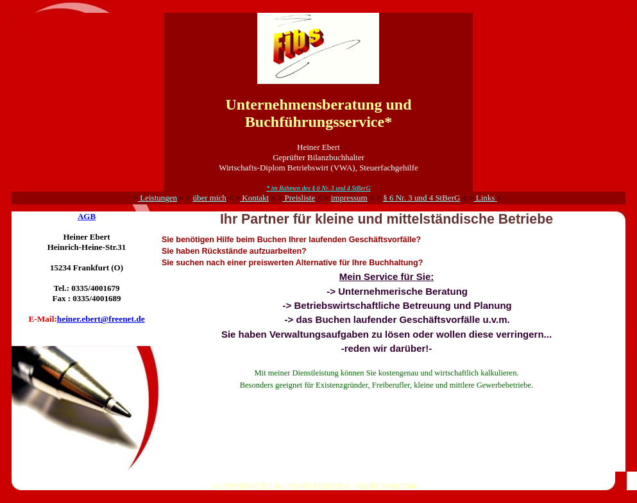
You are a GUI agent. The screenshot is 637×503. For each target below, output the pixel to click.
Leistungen (157, 197)
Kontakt (254, 197)
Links (485, 197)
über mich (209, 197)
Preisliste (298, 197)
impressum (349, 197)
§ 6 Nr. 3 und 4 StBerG (421, 197)
